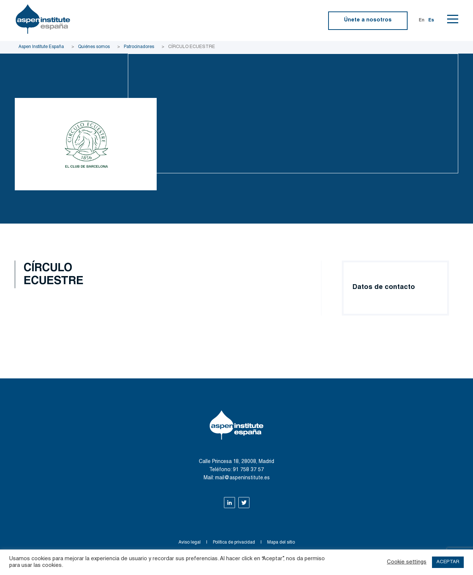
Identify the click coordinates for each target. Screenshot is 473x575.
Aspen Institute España (41, 47)
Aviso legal (189, 542)
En (422, 20)
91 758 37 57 (248, 470)
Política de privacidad (234, 542)
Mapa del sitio (281, 542)
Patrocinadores (139, 47)
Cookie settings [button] (406, 562)
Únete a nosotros (368, 20)
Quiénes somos (94, 47)
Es (431, 20)
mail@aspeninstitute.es (242, 478)
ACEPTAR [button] (447, 562)
